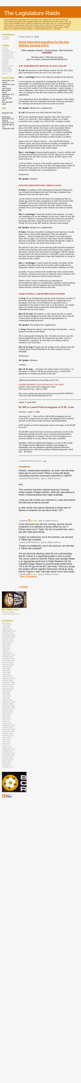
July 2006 (6, 627)
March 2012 (7, 761)
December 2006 (8, 637)
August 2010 (7, 724)
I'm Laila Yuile (7, 54)
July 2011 (6, 745)
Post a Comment (28, 576)
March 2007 (7, 643)
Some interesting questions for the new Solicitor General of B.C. (44, 43)
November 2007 (8, 659)
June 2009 (6, 696)
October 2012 (7, 767)
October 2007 (7, 657)
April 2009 (6, 692)
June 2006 (6, 625)
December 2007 (8, 661)
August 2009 (7, 700)
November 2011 (8, 753)
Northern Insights (5, 63)
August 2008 (7, 676)
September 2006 (8, 631)
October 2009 (7, 704)
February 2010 (8, 712)
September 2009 (8, 702)
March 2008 (7, 667)
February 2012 (8, 759)
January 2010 (7, 710)
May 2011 (6, 741)
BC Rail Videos (8, 612)
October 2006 (7, 633)
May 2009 (6, 694)
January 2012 (7, 757)
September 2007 (8, 655)
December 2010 (8, 731)
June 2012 (6, 765)
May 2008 (6, 670)
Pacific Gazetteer (6, 49)
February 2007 (8, 641)
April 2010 (6, 716)
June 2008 (6, 672)
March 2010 (7, 714)
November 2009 (8, 706)
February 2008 (8, 665)
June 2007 (6, 649)
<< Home (23, 587)
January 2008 (7, 663)
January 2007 (7, 639)
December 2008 (8, 684)
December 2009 (8, 708)
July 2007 (6, 651)
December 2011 (8, 755)
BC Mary (33, 521)
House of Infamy (8, 52)
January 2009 (7, 686)
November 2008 (8, 682)
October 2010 (7, 727)
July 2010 (6, 722)
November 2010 (8, 729)
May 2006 (6, 623)
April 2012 (6, 763)
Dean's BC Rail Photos (11, 614)
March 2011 (7, 737)
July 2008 (6, 674)
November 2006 (8, 635)
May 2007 (6, 647)
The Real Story (8, 66)
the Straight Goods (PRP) (7, 69)
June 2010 (6, 720)
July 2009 (6, 698)
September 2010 (8, 726)
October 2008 (7, 680)
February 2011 (8, 735)
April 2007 (6, 645)
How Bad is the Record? (8, 59)
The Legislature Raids (32, 13)
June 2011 (6, 743)
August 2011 (7, 747)
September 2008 (8, 678)
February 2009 (8, 688)
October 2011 (7, 751)
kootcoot (33, 574)
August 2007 (7, 653)
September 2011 (8, 749)
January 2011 (7, 733)
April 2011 (6, 739)
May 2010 (6, 718)
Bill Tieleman (7, 56)
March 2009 (7, 690)
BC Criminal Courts (7, 73)
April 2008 (6, 668)
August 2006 (7, 629)
